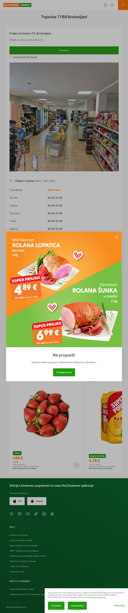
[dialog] (86, 600)
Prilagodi (119, 606)
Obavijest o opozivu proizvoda (23, 561)
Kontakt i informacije (19, 535)
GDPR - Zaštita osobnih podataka (24, 551)
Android (36, 501)
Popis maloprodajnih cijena (22, 589)
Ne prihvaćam (77, 605)
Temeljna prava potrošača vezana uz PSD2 (28, 556)
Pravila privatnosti (98, 597)
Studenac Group (17, 571)
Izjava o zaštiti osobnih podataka (24, 545)
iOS (17, 501)
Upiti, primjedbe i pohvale (21, 540)
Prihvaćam (56, 605)
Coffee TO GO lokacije (19, 566)
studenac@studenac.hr (30, 39)
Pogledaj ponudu (64, 372)
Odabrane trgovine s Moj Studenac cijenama (29, 594)
